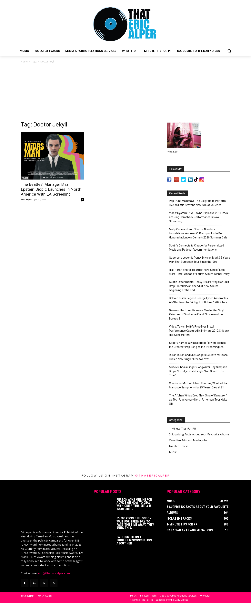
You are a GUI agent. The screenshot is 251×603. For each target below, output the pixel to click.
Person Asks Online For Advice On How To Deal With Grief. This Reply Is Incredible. (134, 504)
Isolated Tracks (178, 446)
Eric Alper (26, 199)
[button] (229, 51)
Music (25, 177)
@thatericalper (152, 475)
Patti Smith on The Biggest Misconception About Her (134, 540)
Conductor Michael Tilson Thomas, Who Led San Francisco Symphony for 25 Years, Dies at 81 (198, 385)
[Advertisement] (125, 93)
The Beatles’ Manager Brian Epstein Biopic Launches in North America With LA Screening (51, 189)
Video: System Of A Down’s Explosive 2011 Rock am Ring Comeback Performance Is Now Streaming (198, 217)
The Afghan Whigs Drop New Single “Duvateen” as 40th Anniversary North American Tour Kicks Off (198, 399)
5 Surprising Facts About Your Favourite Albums (199, 434)
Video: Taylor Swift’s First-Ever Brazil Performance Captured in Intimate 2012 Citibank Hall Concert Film (199, 330)
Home (24, 61)
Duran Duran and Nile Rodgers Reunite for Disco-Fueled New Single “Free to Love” (199, 357)
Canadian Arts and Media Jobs (188, 440)
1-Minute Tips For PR (182, 428)
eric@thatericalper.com (54, 573)
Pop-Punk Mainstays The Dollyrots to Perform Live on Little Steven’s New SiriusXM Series (197, 203)
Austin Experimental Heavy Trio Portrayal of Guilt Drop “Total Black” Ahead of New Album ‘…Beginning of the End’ (199, 286)
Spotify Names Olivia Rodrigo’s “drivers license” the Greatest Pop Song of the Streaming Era (198, 344)
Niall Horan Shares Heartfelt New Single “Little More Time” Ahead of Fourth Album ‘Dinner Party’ (199, 271)
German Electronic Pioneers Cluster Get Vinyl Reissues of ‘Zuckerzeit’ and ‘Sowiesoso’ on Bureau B (196, 314)
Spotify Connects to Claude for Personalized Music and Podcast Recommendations (196, 247)
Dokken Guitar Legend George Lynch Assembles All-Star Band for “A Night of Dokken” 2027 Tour (198, 300)
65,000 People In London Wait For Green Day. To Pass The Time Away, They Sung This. (135, 523)
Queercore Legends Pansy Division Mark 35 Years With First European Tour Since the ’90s (199, 259)
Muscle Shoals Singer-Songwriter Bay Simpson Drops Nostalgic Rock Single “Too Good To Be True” (198, 371)
